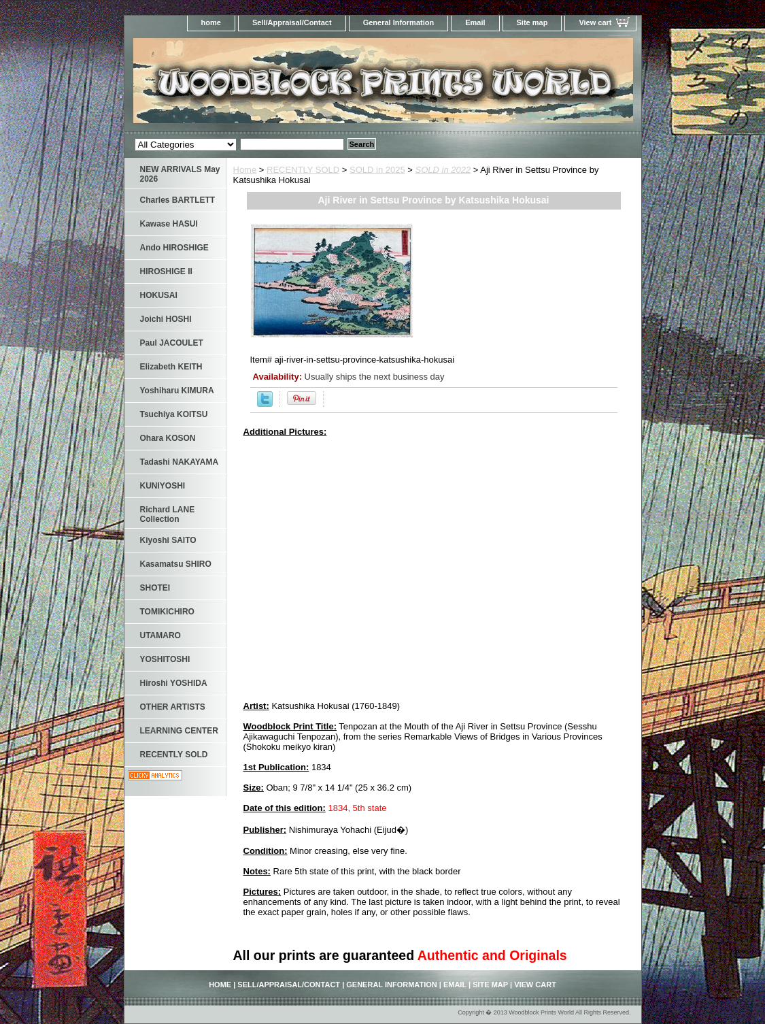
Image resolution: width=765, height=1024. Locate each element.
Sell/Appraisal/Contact (292, 22)
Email (475, 22)
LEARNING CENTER (179, 731)
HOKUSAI (158, 295)
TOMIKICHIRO (167, 611)
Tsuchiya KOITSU (174, 414)
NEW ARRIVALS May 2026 (180, 174)
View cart (595, 22)
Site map (532, 22)
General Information (399, 22)
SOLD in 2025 (377, 170)
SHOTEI (155, 588)
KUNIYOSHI (163, 486)
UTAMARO (160, 635)
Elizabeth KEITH (171, 366)
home (211, 22)
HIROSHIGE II (166, 271)
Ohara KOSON (168, 438)
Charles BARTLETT (178, 200)
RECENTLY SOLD (303, 170)
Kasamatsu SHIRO (175, 564)
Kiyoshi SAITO (168, 540)
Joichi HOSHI (166, 319)
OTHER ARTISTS (172, 707)
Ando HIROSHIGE (174, 247)
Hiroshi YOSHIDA (173, 683)
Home (245, 170)
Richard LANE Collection (167, 514)
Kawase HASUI (169, 224)
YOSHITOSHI (165, 659)
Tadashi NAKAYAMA (179, 462)
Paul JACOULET (171, 343)
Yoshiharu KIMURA (177, 390)
